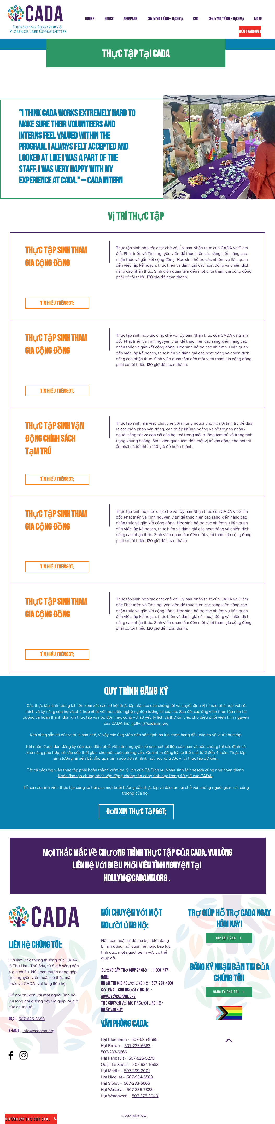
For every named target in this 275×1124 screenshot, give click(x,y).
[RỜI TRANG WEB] (250, 31)
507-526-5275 (141, 1058)
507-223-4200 (162, 983)
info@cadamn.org (38, 1031)
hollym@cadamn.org (149, 723)
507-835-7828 (140, 1089)
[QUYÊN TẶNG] (229, 938)
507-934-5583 (145, 1064)
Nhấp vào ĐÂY (112, 1009)
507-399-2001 (137, 1070)
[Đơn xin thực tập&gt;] (136, 811)
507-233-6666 (114, 1052)
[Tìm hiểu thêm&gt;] (57, 303)
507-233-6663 (137, 1045)
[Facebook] (10, 1055)
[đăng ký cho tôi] (229, 992)
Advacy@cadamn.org (118, 996)
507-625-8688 (32, 1019)
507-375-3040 (145, 1095)
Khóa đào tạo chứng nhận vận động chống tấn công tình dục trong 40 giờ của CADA (135, 775)
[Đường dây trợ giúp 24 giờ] (31, 1119)
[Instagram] (23, 1055)
